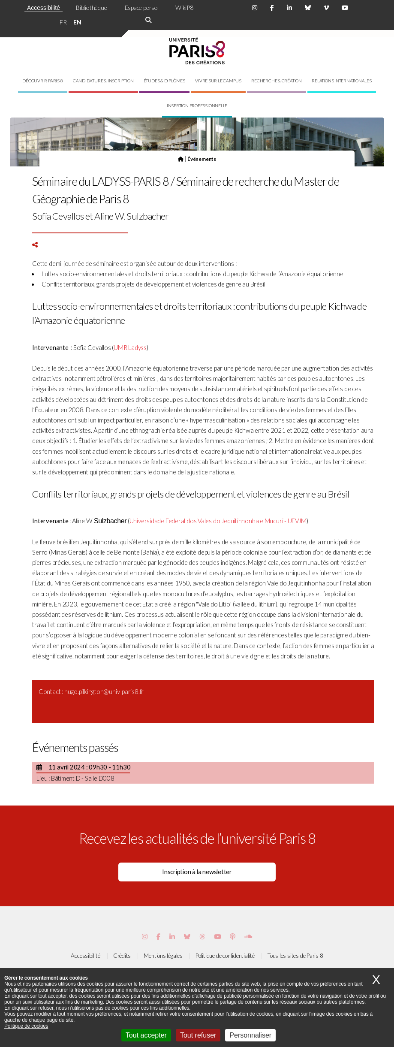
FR (63, 22)
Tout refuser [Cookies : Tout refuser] (198, 1035)
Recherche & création (276, 80)
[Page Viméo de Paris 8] (326, 7)
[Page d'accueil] (180, 159)
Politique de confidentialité (225, 955)
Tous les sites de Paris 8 (295, 955)
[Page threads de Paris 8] (202, 936)
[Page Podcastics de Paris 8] (232, 936)
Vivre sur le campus (218, 80)
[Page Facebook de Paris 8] (272, 7)
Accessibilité (43, 7)
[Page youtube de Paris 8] (345, 7)
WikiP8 (184, 7)
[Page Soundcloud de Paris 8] (248, 936)
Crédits (122, 955)
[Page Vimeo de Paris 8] (172, 936)
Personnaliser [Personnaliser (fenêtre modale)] (250, 1035)
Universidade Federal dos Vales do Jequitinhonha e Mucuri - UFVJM (218, 521)
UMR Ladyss (130, 347)
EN (77, 22)
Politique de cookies (26, 1026)
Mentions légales (163, 955)
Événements (201, 159)
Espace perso (141, 7)
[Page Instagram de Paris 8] (255, 7)
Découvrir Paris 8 (42, 80)
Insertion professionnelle (197, 105)
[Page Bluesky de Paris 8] (308, 7)
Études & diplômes (164, 80)
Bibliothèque (91, 7)
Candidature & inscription (103, 80)
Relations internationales (342, 80)
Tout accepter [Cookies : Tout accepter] (146, 1035)
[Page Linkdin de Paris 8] (289, 7)
